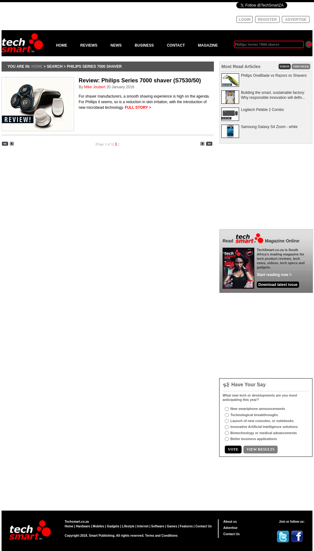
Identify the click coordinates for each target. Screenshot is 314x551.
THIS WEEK (301, 66)
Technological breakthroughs (254, 415)
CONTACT (176, 45)
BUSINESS (144, 45)
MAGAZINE (208, 45)
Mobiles (98, 526)
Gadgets (113, 526)
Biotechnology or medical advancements (263, 433)
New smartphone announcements (257, 409)
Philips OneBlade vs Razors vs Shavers (274, 75)
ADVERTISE (296, 19)
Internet (143, 526)
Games (172, 526)
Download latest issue (278, 284)
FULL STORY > (138, 107)
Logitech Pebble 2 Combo (262, 110)
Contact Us (203, 526)
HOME (61, 45)
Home (69, 526)
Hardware (83, 526)
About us (230, 521)
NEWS (116, 45)
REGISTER (267, 19)
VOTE (233, 449)
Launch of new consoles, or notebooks (262, 421)
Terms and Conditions (161, 535)
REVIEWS (88, 45)
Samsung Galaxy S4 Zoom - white (269, 127)
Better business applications (253, 439)
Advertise (230, 528)
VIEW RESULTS (261, 449)
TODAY (285, 66)
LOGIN (245, 19)
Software (157, 526)
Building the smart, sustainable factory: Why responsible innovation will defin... (273, 95)
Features (186, 526)
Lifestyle (128, 526)
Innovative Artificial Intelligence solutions (264, 427)
